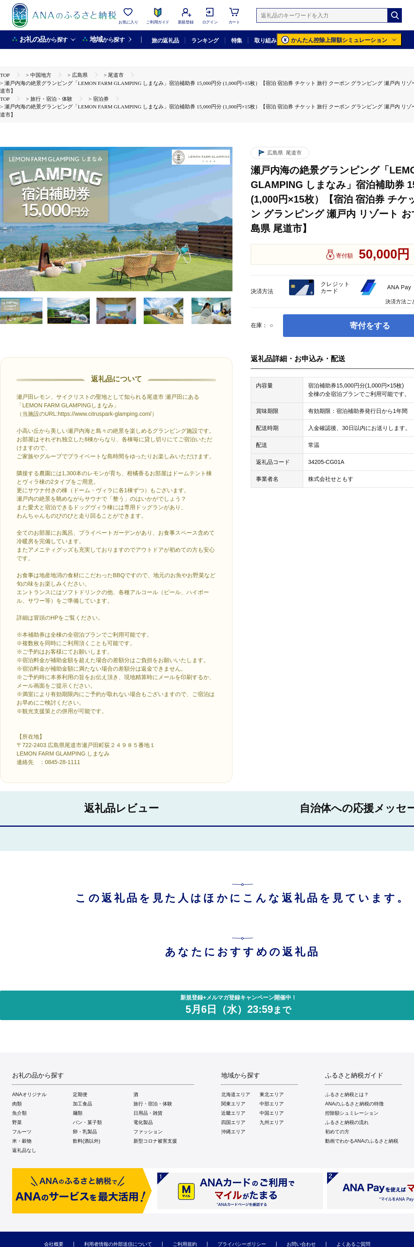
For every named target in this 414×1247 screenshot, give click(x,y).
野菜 (17, 1122)
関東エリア (233, 1104)
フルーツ (22, 1132)
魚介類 (19, 1113)
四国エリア (233, 1122)
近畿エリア (233, 1113)
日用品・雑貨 (148, 1113)
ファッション (148, 1132)
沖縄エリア (233, 1132)
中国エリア (272, 1113)
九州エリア (272, 1122)
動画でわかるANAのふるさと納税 (361, 1141)
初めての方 (337, 1132)
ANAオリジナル (29, 1094)
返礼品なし (24, 1150)
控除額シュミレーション (351, 1113)
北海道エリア (235, 1094)
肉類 (17, 1104)
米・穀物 (22, 1141)
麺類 (77, 1113)
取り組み (265, 40)
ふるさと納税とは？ (347, 1094)
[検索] (394, 15)
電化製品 (143, 1122)
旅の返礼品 (165, 40)
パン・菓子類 (87, 1122)
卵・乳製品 (85, 1132)
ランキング (204, 40)
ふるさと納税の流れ (347, 1122)
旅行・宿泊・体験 (152, 1104)
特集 (236, 40)
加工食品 (82, 1104)
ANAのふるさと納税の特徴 (354, 1104)
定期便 (80, 1094)
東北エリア (272, 1094)
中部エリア (272, 1104)
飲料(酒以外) (86, 1141)
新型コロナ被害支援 (155, 1141)
